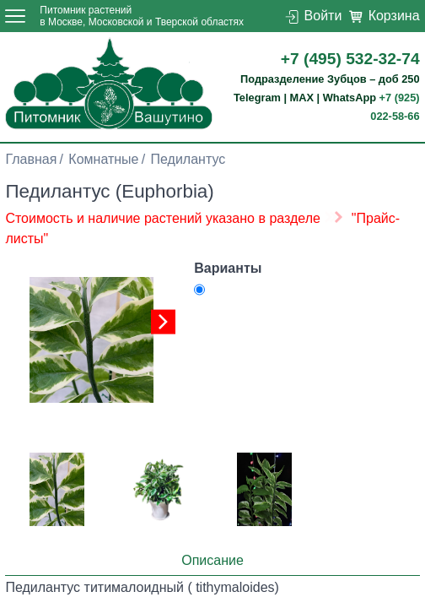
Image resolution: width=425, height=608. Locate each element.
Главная (30, 159)
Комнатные (103, 159)
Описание (212, 560)
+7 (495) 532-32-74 (350, 59)
